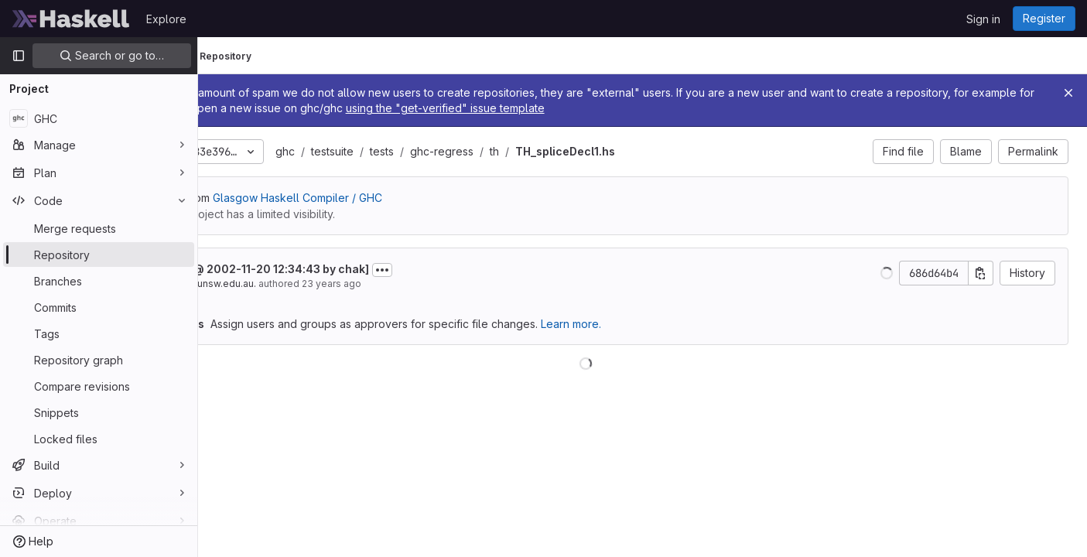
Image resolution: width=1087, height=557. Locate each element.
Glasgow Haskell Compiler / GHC (411, 197)
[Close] (1068, 93)
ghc (398, 151)
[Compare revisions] (98, 386)
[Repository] (98, 254)
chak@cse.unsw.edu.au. (315, 283)
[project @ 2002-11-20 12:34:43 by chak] (372, 268)
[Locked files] (98, 438)
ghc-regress (555, 151)
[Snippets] (98, 412)
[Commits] (98, 307)
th (608, 151)
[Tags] (98, 333)
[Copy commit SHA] (981, 273)
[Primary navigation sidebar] (18, 55)
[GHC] (98, 118)
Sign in (983, 19)
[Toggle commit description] (496, 270)
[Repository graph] (98, 359)
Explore (166, 19)
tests (496, 151)
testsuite (446, 151)
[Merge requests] (98, 228)
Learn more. (685, 323)
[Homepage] (71, 18)
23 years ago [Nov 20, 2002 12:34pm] (445, 283)
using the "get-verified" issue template (700, 107)
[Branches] (98, 280)
